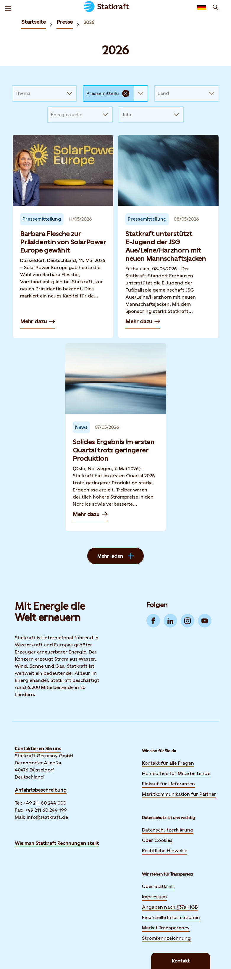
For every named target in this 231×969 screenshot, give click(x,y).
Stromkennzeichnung (166, 938)
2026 (89, 22)
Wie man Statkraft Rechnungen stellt (57, 843)
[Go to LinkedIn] (170, 620)
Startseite (33, 22)
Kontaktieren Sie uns (38, 748)
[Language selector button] (201, 7)
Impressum (154, 897)
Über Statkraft (158, 886)
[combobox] (16, 93)
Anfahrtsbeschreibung (41, 790)
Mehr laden (115, 556)
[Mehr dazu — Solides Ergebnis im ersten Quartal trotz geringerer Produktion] (115, 437)
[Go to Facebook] (153, 620)
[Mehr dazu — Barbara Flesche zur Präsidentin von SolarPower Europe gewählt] (63, 236)
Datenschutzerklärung (167, 830)
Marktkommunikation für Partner (179, 794)
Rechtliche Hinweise (164, 850)
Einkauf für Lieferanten (168, 784)
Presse (64, 22)
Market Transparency (166, 928)
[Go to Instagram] (187, 620)
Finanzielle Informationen (171, 917)
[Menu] (8, 7)
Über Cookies (157, 840)
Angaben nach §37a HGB (170, 907)
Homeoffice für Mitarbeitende (176, 773)
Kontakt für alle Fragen (168, 763)
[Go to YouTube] (204, 620)
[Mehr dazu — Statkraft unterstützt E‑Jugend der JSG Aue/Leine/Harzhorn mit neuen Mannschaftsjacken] (168, 236)
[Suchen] (215, 7)
